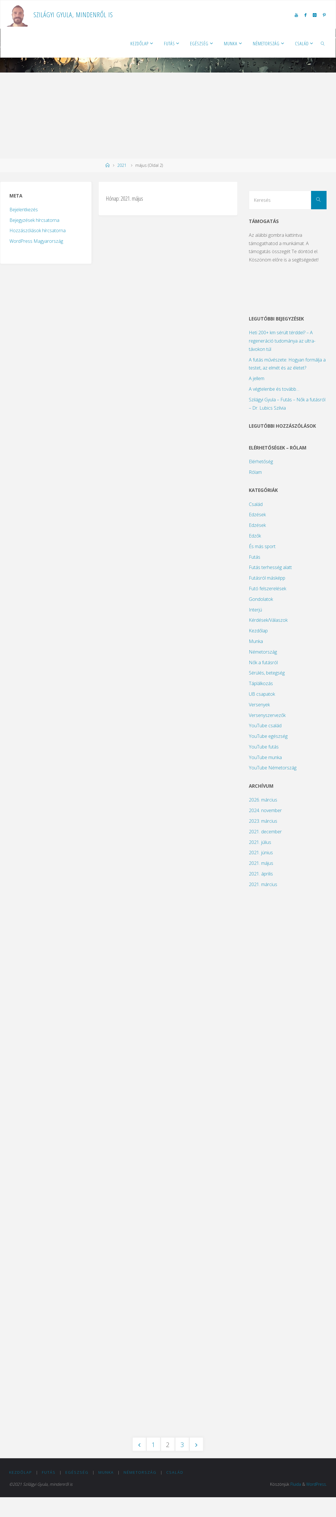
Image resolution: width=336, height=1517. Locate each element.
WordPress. (316, 1504)
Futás (254, 557)
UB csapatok (262, 694)
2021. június (261, 852)
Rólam (255, 472)
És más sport (262, 546)
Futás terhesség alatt (270, 567)
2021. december (265, 831)
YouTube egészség (268, 736)
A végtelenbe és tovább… (274, 389)
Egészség (77, 1491)
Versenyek (259, 704)
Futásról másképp (267, 578)
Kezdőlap (258, 630)
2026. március (263, 800)
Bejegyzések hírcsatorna (34, 220)
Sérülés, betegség (267, 673)
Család (256, 504)
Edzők (255, 536)
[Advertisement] (168, 115)
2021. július (260, 842)
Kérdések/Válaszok (268, 620)
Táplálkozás (261, 683)
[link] (322, 43)
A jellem (256, 378)
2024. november (265, 810)
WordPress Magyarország (36, 241)
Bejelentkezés (23, 209)
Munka (256, 641)
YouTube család (265, 725)
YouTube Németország (272, 768)
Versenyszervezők (267, 715)
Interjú (255, 610)
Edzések (257, 514)
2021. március (263, 884)
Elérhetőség (261, 461)
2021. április (261, 874)
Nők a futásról (263, 662)
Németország (263, 652)
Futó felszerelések (267, 588)
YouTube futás (264, 747)
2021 (121, 165)
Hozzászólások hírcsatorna (37, 230)
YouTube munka (265, 757)
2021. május (261, 863)
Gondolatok (261, 599)
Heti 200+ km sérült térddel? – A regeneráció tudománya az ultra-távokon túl (282, 340)
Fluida (294, 1504)
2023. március (263, 821)
